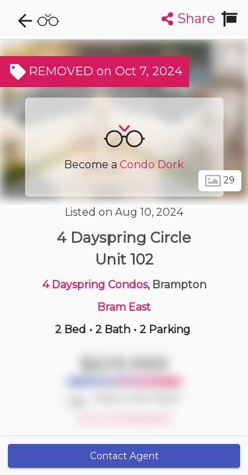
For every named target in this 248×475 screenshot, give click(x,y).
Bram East (124, 307)
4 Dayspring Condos (94, 284)
